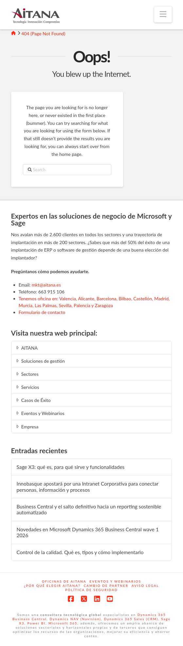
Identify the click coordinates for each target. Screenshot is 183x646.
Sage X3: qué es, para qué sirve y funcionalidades (70, 467)
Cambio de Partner (106, 586)
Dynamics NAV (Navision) (75, 619)
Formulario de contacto (42, 312)
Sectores (26, 374)
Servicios (27, 387)
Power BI (36, 623)
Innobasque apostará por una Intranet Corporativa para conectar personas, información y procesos (87, 487)
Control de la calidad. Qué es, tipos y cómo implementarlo (79, 552)
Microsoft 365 (62, 623)
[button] (163, 15)
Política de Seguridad (91, 590)
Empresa (26, 426)
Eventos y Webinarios (39, 413)
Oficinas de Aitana (64, 581)
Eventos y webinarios (115, 581)
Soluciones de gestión (39, 361)
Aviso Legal (145, 586)
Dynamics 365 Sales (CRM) (131, 619)
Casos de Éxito (32, 400)
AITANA (26, 348)
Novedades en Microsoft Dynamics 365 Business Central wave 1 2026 (87, 532)
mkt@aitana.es (46, 285)
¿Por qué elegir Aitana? (52, 586)
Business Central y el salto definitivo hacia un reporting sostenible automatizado (88, 510)
